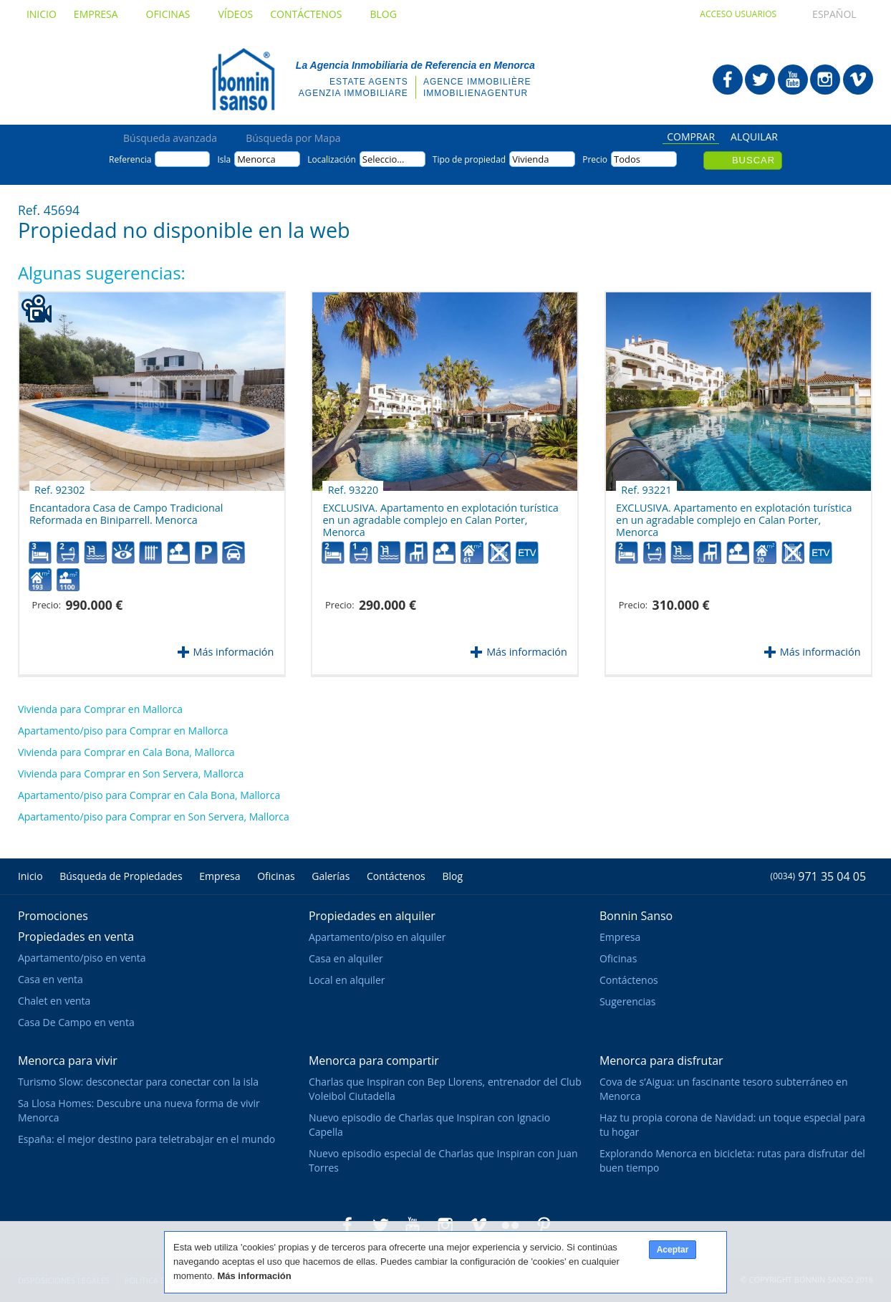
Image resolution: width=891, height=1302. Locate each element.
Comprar (691, 137)
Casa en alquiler (346, 958)
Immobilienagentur (475, 93)
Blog (383, 14)
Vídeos (235, 14)
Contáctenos (311, 14)
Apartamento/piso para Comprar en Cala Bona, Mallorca (149, 795)
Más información (233, 652)
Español (821, 14)
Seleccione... (388, 159)
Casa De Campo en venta (76, 1022)
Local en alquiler (347, 980)
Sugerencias (627, 1001)
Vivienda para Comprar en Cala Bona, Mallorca (126, 752)
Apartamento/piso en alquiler (377, 937)
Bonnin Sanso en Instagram (825, 79)
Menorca (256, 159)
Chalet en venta (54, 1000)
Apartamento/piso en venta (82, 957)
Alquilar (754, 137)
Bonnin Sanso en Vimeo (858, 79)
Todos (627, 159)
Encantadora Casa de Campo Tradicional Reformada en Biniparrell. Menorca (126, 509)
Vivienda (530, 159)
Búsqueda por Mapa (293, 138)
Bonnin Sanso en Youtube (793, 79)
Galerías (331, 876)
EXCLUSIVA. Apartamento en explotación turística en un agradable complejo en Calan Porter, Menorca (440, 514)
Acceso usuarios (738, 14)
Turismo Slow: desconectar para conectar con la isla (138, 1081)
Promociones (53, 916)
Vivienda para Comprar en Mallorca (100, 709)
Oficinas (173, 14)
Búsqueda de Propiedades (120, 876)
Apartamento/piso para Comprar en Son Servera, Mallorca (153, 816)
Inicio (42, 14)
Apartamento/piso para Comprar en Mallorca (123, 730)
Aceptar (673, 1250)
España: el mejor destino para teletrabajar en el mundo (146, 1139)
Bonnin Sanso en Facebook (728, 79)
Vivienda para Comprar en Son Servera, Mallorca (131, 773)
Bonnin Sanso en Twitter (760, 79)
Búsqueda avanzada (170, 138)
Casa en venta (50, 979)
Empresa (101, 14)
